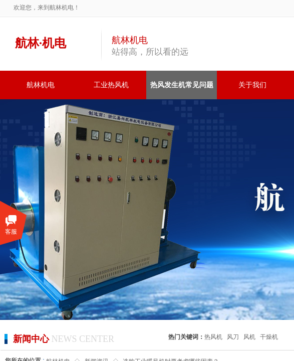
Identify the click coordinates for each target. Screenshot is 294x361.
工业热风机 (111, 85)
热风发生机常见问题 (181, 85)
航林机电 (41, 85)
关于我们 (252, 85)
